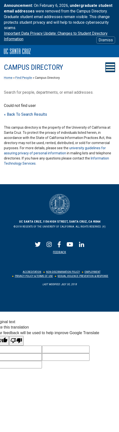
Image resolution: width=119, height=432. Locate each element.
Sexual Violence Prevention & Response (83, 276)
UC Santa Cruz (17, 51)
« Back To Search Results (25, 114)
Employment (92, 271)
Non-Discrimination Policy (63, 271)
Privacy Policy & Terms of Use (34, 276)
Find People (23, 78)
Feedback (59, 252)
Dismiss (106, 40)
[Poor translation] (16, 341)
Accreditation (32, 271)
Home (8, 78)
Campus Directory (33, 67)
